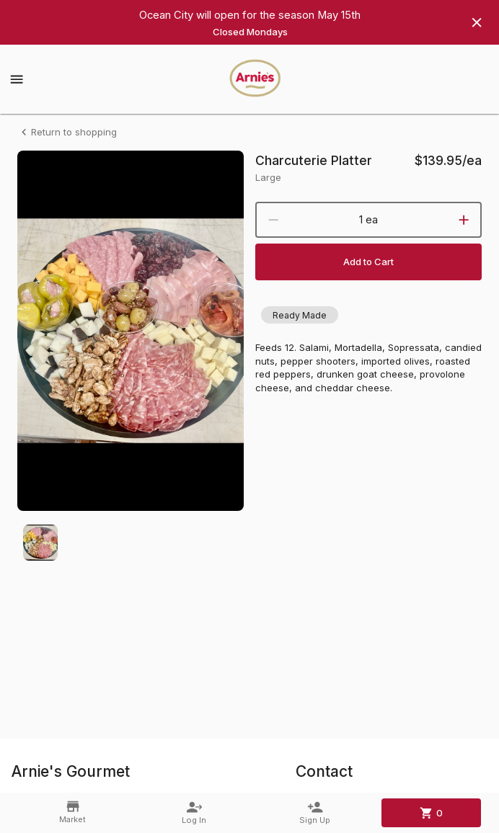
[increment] (463, 219)
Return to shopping (67, 132)
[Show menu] (16, 79)
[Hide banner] (476, 22)
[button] (299, 315)
